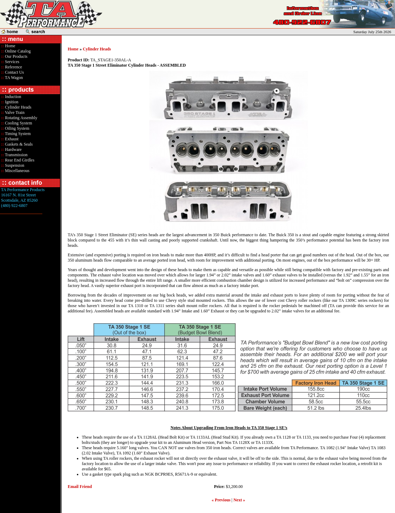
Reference (13, 67)
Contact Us (14, 72)
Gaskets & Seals (18, 144)
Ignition (11, 101)
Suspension (14, 165)
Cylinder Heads (17, 107)
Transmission (16, 154)
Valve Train (14, 112)
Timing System (17, 133)
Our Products (16, 56)
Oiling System (16, 128)
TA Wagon (13, 77)
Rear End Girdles (19, 160)
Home (10, 45)
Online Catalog (17, 51)
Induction (12, 96)
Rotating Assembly (20, 117)
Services (11, 61)
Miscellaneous (17, 170)
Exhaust (11, 138)
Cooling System (18, 123)
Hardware (13, 149)
